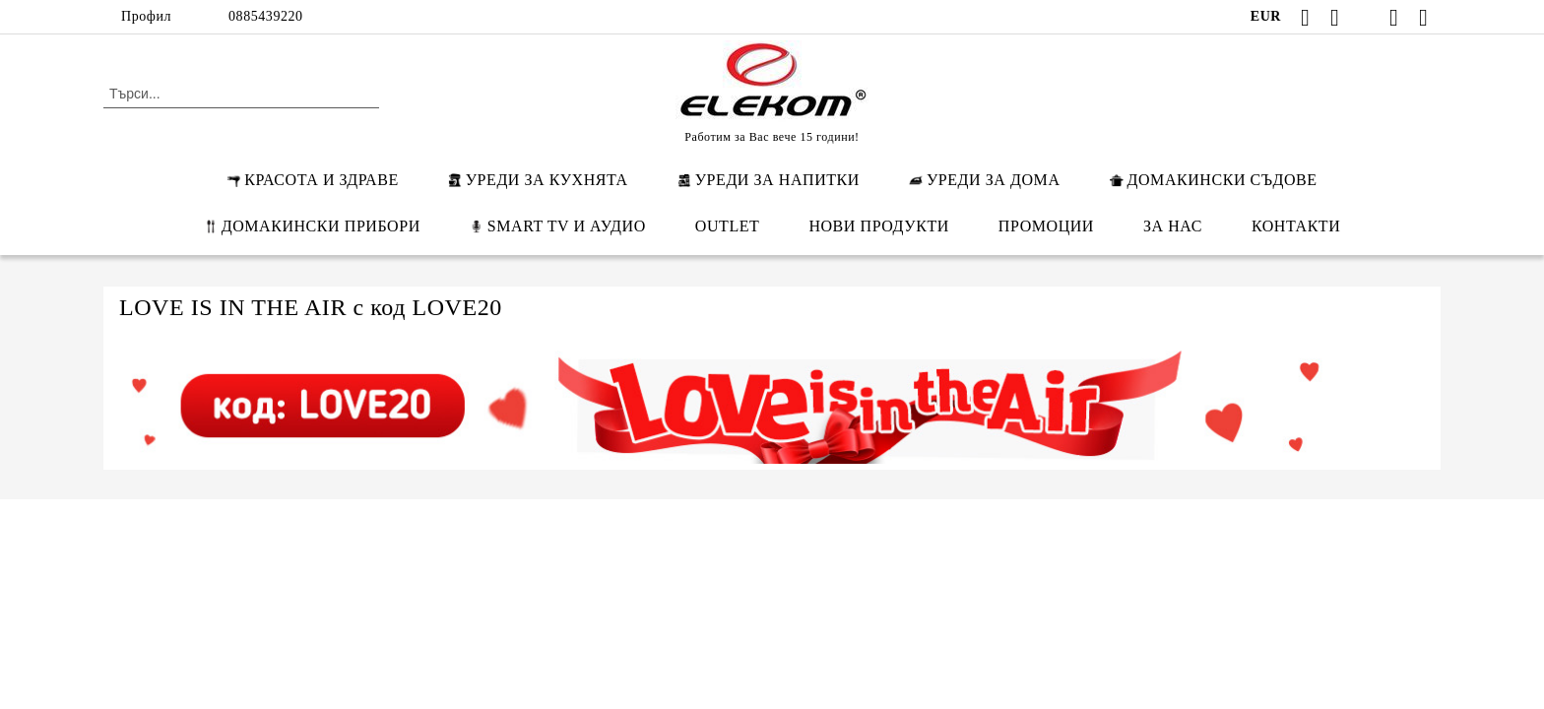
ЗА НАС (1172, 226)
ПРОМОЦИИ (1046, 226)
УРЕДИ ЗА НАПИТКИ (768, 179)
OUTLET (727, 226)
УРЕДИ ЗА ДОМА (985, 179)
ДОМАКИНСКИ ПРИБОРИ (312, 226)
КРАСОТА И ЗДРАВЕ (312, 179)
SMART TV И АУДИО (558, 226)
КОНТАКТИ (1296, 226)
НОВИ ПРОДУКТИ (878, 226)
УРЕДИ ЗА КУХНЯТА (538, 179)
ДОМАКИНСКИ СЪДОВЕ (1214, 179)
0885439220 (265, 16)
